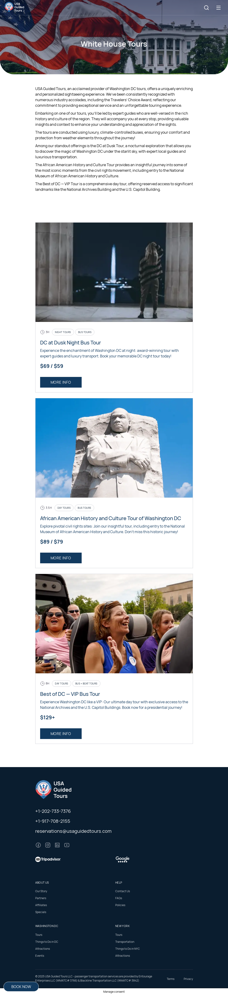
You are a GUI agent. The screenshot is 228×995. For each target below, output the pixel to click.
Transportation (124, 942)
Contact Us (122, 891)
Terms (170, 979)
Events (39, 956)
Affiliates (41, 905)
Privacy (188, 979)
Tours (38, 935)
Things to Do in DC (46, 942)
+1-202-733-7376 (53, 811)
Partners (40, 898)
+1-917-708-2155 (52, 821)
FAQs (118, 898)
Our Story (41, 891)
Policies (120, 905)
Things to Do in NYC (127, 949)
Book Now (21, 986)
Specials (40, 912)
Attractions (42, 949)
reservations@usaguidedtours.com (73, 831)
